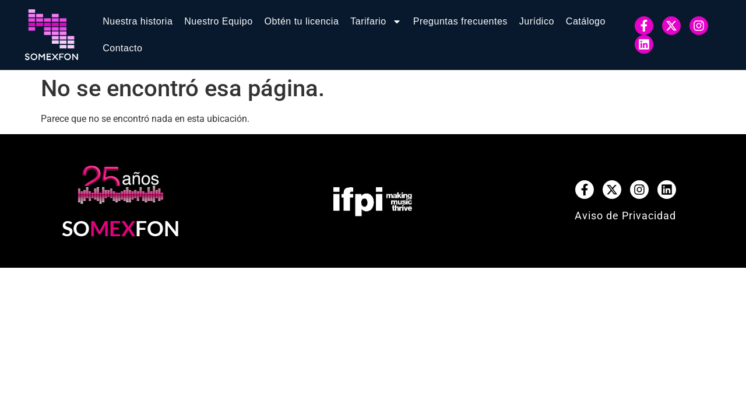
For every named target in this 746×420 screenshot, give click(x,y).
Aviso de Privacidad (625, 215)
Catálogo (586, 21)
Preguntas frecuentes (460, 21)
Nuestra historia (138, 21)
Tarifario (375, 21)
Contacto (122, 48)
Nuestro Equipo (218, 21)
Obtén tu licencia (302, 21)
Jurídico (536, 21)
